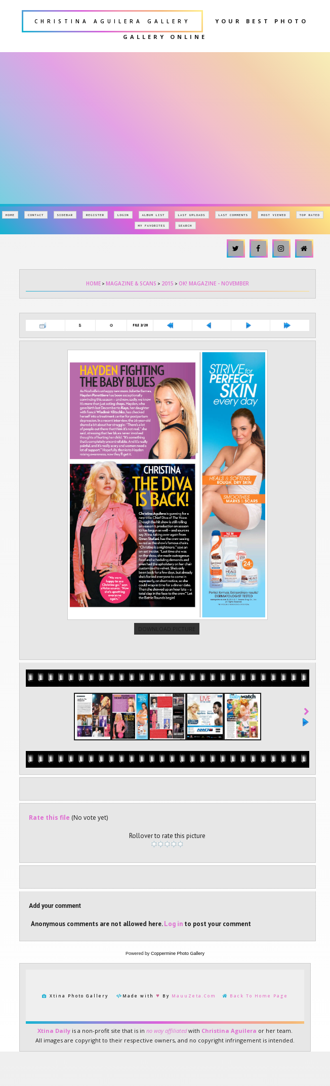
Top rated (310, 215)
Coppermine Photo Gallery (177, 1016)
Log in (173, 987)
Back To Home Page (259, 1059)
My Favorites (152, 225)
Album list (153, 215)
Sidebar (65, 215)
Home (10, 215)
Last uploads (191, 215)
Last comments (234, 215)
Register (95, 215)
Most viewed (273, 215)
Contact (36, 215)
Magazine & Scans (131, 283)
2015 (167, 283)
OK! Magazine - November (214, 283)
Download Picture (166, 679)
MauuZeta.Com (194, 1059)
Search (185, 225)
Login (123, 215)
